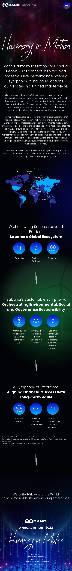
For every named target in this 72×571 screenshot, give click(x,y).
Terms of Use (36, 554)
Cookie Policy (36, 564)
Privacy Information (36, 557)
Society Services (36, 559)
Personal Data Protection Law (36, 562)
